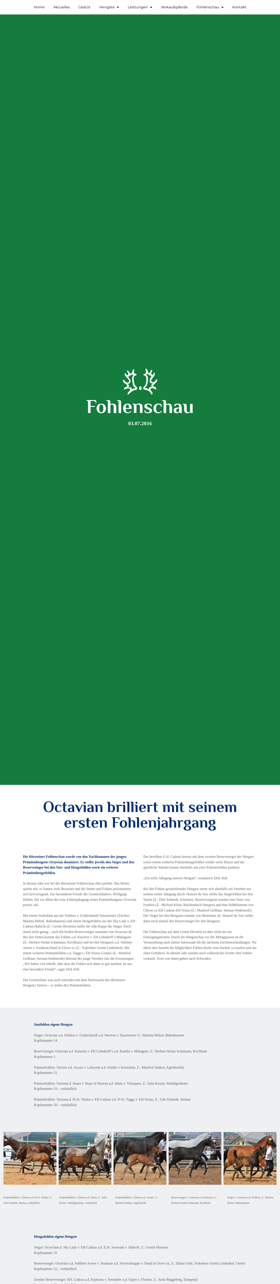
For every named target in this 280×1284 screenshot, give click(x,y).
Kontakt (239, 7)
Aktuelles (61, 7)
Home (39, 7)
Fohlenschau (210, 7)
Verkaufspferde (174, 7)
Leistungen (140, 7)
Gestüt (85, 7)
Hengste (109, 7)
